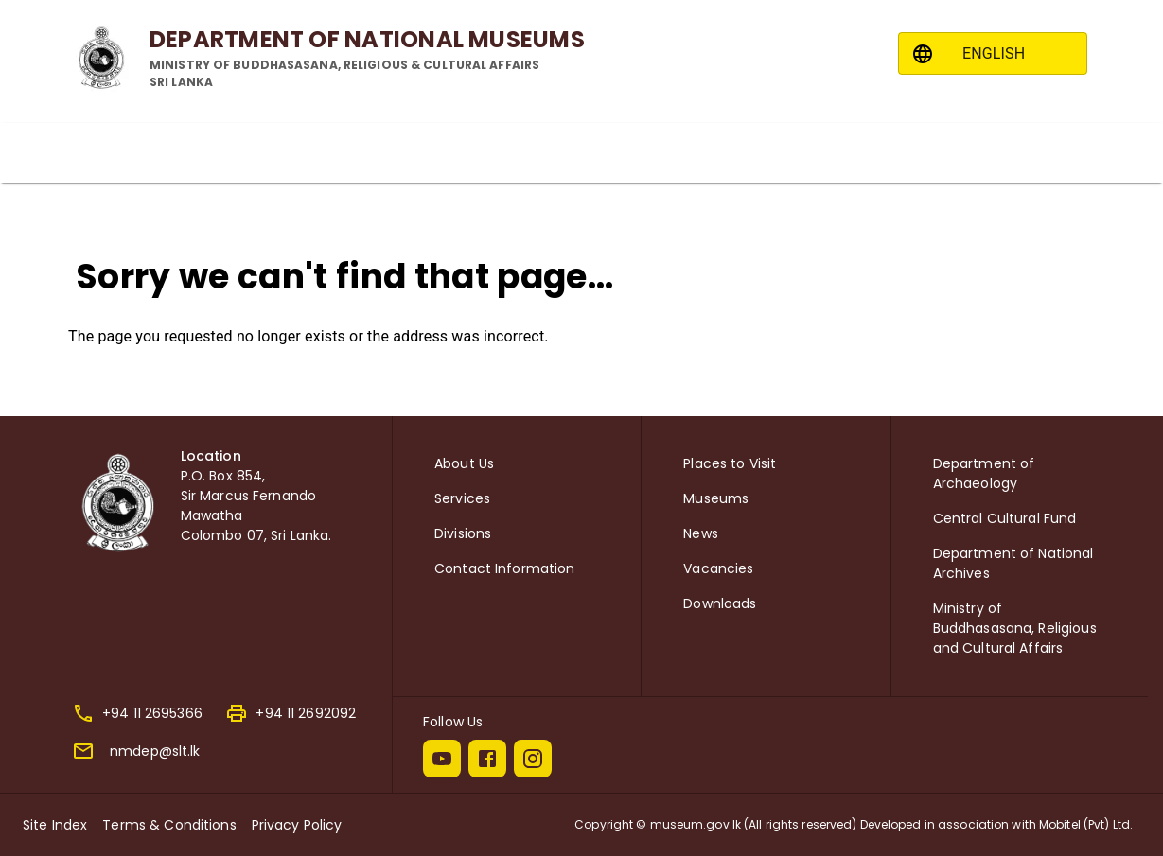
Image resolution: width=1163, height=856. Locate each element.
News (700, 533)
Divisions (462, 533)
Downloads (719, 603)
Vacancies (718, 568)
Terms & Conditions (169, 824)
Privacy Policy (297, 824)
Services (462, 498)
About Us (464, 463)
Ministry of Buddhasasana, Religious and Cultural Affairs (1015, 628)
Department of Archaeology (984, 473)
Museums (716, 498)
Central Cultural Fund (1005, 518)
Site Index (55, 824)
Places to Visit (729, 463)
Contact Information (504, 568)
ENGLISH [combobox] (993, 53)
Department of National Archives (1013, 563)
